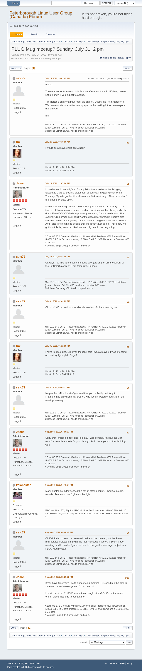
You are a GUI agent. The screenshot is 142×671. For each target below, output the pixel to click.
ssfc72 (20, 78)
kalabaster (23, 485)
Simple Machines (32, 663)
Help (106, 663)
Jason (20, 183)
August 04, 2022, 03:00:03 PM (59, 432)
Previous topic (107, 57)
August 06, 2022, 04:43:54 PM (59, 485)
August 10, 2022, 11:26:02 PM (59, 577)
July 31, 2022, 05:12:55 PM (57, 346)
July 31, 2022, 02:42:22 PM (57, 301)
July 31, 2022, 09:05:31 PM (57, 387)
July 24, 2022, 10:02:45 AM (57, 78)
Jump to (84, 642)
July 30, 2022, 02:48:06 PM (57, 257)
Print (128, 68)
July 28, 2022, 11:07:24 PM (57, 183)
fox (18, 141)
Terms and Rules (117, 663)
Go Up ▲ (131, 663)
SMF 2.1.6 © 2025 (15, 663)
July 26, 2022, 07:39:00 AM (57, 142)
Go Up (14, 628)
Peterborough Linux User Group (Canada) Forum (40, 14)
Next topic (124, 57)
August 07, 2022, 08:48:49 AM (59, 532)
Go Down (16, 68)
